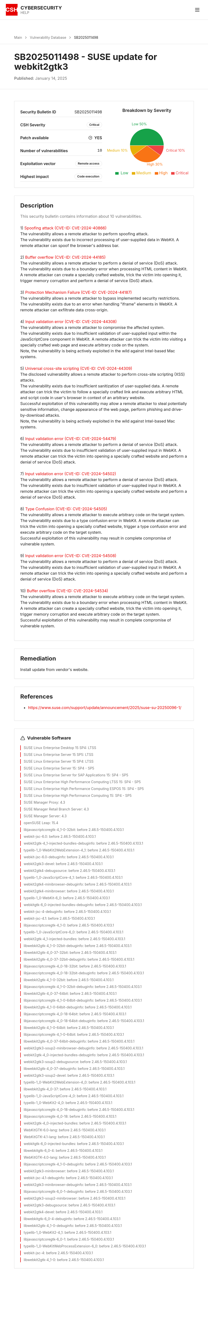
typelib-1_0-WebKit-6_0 (42, 898)
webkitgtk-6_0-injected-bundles (49, 1144)
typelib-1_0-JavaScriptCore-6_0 (49, 932)
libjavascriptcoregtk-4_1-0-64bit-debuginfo (58, 1000)
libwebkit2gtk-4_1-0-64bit (44, 1028)
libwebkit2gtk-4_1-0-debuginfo (48, 1226)
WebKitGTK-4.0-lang (40, 1157)
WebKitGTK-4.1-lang (40, 1137)
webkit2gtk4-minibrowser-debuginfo (53, 884)
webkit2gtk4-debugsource (45, 870)
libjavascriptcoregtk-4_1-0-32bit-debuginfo (58, 987)
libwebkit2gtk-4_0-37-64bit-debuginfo (55, 1041)
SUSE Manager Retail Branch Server (53, 809)
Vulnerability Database (48, 37)
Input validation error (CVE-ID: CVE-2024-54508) (70, 555)
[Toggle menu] (197, 10)
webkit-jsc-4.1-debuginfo (44, 1178)
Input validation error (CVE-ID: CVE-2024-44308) (71, 321)
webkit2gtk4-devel (39, 1212)
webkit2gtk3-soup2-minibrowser (50, 1198)
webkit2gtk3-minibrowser (44, 1171)
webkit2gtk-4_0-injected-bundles (50, 1123)
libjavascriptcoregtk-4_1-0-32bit (49, 830)
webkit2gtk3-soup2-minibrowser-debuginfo (59, 1048)
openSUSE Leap (37, 823)
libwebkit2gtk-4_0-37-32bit (46, 952)
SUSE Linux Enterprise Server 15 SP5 (53, 754)
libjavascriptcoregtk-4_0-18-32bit (50, 966)
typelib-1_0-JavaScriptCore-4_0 (49, 1096)
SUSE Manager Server (42, 816)
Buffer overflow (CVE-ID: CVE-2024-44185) (65, 257)
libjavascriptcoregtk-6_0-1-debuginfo (53, 1191)
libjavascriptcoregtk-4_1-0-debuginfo (53, 1164)
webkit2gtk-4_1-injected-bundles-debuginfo (59, 843)
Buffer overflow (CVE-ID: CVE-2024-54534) (67, 590)
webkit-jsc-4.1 (35, 918)
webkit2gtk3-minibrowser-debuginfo (53, 1185)
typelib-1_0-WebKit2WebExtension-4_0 (55, 1082)
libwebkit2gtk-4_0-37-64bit (46, 993)
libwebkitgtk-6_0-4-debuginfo (48, 1219)
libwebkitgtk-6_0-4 (39, 1150)
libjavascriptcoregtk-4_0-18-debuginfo (54, 1109)
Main (18, 37)
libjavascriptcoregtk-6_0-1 (44, 1239)
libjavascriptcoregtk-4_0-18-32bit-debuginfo (59, 973)
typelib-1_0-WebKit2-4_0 (43, 1103)
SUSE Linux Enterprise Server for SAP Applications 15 (67, 775)
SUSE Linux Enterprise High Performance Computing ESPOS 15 (74, 789)
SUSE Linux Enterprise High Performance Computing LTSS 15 (73, 782)
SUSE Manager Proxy (41, 802)
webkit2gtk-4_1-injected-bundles (50, 939)
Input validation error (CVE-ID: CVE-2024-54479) (70, 438)
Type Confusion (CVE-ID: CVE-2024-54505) (66, 508)
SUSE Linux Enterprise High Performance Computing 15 (68, 795)
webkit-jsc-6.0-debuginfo (44, 857)
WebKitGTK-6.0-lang (40, 1130)
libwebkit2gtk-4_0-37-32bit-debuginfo (55, 959)
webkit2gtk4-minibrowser (44, 891)
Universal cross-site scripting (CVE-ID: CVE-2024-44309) (78, 368)
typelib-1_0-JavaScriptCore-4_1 (49, 877)
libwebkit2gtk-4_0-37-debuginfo (50, 1068)
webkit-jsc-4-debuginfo (43, 911)
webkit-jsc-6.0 (35, 836)
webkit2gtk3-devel (39, 864)
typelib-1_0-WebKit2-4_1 (43, 1232)
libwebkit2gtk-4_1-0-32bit (44, 980)
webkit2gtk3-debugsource (45, 1205)
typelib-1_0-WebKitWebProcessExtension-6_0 (60, 1246)
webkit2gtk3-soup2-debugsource (51, 1062)
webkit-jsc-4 (34, 1253)
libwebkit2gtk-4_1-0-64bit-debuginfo (53, 1007)
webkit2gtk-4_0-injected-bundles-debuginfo (59, 1055)
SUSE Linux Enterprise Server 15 (50, 768)
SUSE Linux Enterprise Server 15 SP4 (53, 761)
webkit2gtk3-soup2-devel (44, 1075)
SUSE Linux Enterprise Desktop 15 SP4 (55, 748)
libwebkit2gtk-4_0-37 (41, 1089)
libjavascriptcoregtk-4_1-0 (44, 925)
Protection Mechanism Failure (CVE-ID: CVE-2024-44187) (78, 292)
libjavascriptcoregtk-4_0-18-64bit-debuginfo (59, 1021)
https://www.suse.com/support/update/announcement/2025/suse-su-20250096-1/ (104, 707)
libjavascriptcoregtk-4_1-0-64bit (49, 1034)
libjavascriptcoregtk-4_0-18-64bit (51, 1014)
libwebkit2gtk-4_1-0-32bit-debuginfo (53, 946)
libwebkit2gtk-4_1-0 (39, 1260)
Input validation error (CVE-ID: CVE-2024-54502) (70, 473)
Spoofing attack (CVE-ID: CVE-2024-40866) (65, 228)
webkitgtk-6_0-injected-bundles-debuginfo (58, 905)
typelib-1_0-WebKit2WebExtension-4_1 (55, 850)
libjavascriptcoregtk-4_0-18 (46, 1116)
